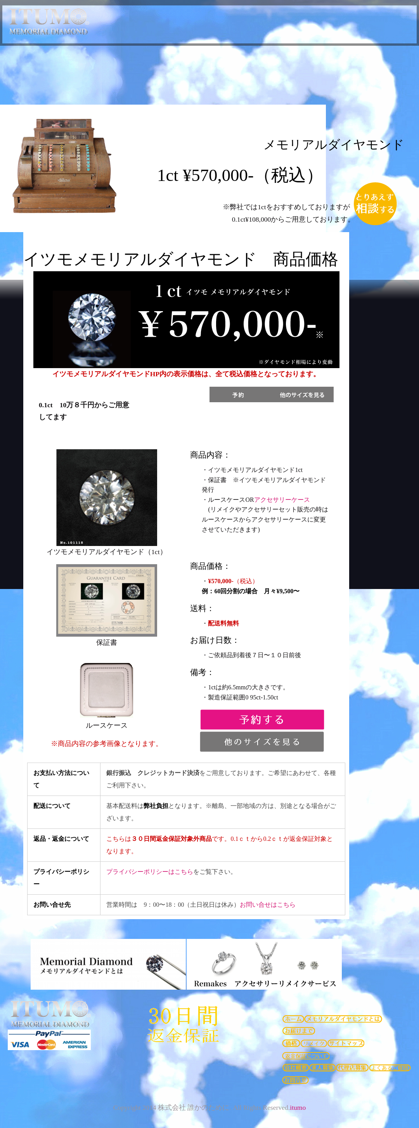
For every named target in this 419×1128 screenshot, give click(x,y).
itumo (298, 1107)
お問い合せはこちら (268, 904)
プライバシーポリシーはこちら (149, 871)
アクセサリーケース (282, 499)
